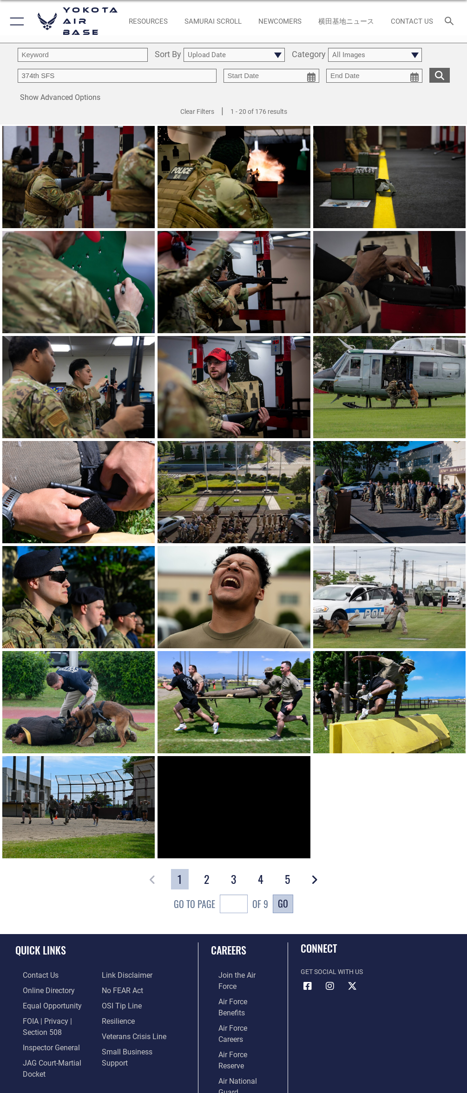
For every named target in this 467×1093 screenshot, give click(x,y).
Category (309, 54)
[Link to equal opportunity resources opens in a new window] (41, 1003)
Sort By (168, 54)
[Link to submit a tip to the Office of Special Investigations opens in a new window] (119, 1003)
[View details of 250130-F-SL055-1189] (78, 387)
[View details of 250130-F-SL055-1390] (234, 177)
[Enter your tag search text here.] (117, 76)
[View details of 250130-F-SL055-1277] (234, 282)
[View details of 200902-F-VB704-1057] (389, 387)
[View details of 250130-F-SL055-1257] (78, 177)
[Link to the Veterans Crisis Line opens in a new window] (130, 1032)
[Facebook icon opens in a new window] (308, 986)
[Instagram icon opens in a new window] (330, 986)
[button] (15, 21)
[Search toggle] (451, 21)
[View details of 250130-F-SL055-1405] (78, 282)
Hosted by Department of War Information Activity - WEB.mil (233, 1072)
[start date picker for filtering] (272, 76)
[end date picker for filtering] (374, 76)
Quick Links (40, 949)
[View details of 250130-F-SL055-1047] (234, 387)
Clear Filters (197, 111)
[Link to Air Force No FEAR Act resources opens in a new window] (120, 989)
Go (283, 903)
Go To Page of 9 (221, 905)
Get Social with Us (332, 972)
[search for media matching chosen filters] (439, 74)
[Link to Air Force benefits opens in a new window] (236, 989)
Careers (228, 949)
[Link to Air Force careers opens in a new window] (235, 1003)
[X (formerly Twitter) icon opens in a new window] (352, 986)
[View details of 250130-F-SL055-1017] (389, 177)
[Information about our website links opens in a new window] (123, 975)
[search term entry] (83, 55)
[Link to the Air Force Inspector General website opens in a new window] (40, 1042)
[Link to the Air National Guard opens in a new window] (237, 1032)
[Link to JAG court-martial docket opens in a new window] (52, 1056)
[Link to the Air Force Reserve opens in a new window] (236, 1017)
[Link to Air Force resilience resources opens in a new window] (116, 1017)
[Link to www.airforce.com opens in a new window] (236, 975)
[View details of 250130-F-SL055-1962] (389, 282)
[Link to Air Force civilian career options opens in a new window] (232, 1046)
